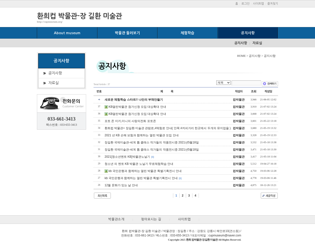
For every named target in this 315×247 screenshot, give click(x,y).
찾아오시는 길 (151, 219)
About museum (67, 33)
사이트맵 (258, 3)
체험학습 (187, 33)
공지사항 (248, 33)
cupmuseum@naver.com (224, 235)
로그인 (245, 3)
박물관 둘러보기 (127, 33)
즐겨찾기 (272, 3)
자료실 (257, 43)
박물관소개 (116, 219)
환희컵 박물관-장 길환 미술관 (79, 16)
